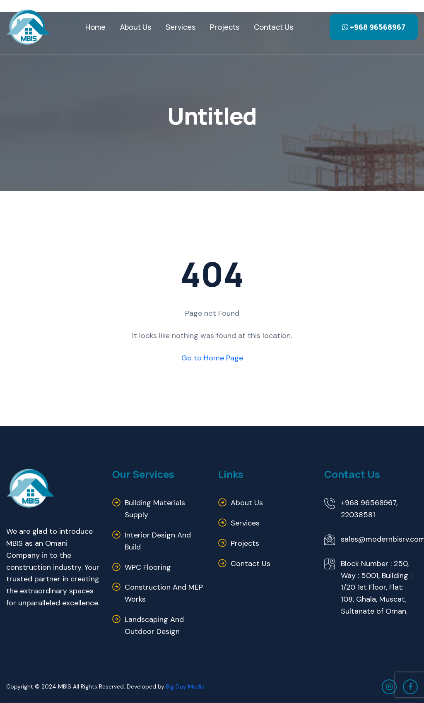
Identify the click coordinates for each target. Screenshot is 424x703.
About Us (135, 27)
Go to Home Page (212, 358)
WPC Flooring (148, 567)
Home (95, 27)
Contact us (273, 27)
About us (247, 503)
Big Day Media (185, 686)
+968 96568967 (373, 27)
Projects (224, 27)
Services (180, 27)
